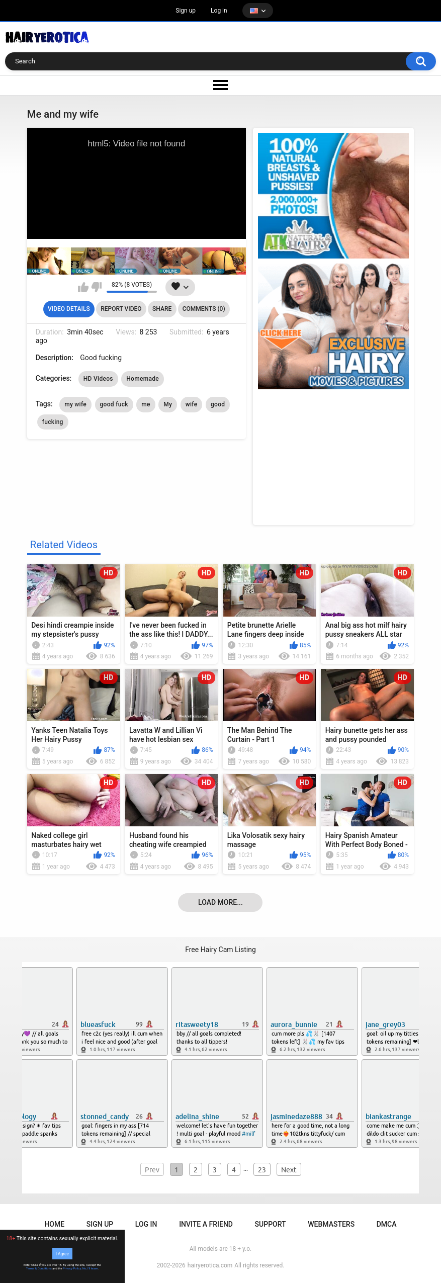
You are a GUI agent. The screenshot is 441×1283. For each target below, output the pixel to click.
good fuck (114, 404)
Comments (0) (204, 308)
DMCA (387, 1224)
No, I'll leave (90, 1268)
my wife (75, 404)
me (145, 404)
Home (54, 1224)
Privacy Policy (72, 1268)
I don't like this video (96, 287)
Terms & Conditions (39, 1268)
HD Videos (98, 378)
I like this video (83, 287)
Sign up (185, 10)
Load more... (220, 902)
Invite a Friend (206, 1224)
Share (161, 308)
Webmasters (331, 1224)
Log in (219, 10)
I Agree (62, 1253)
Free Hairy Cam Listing (220, 950)
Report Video (121, 308)
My (167, 404)
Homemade (142, 378)
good (218, 404)
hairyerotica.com (210, 1265)
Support (270, 1224)
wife (192, 404)
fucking (52, 421)
